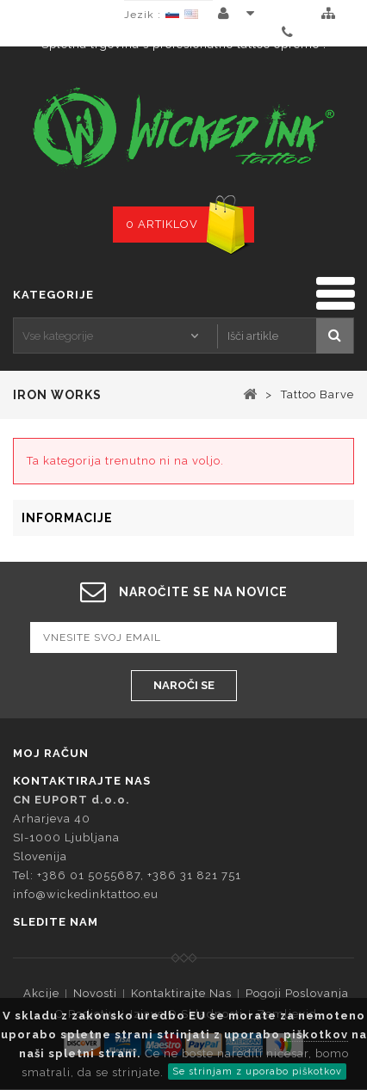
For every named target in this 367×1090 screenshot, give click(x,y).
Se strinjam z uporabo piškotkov (257, 1071)
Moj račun (51, 753)
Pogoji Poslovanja (297, 993)
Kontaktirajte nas (181, 993)
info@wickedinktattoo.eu (86, 894)
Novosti (95, 993)
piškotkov (315, 1034)
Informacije (67, 518)
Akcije (41, 993)
